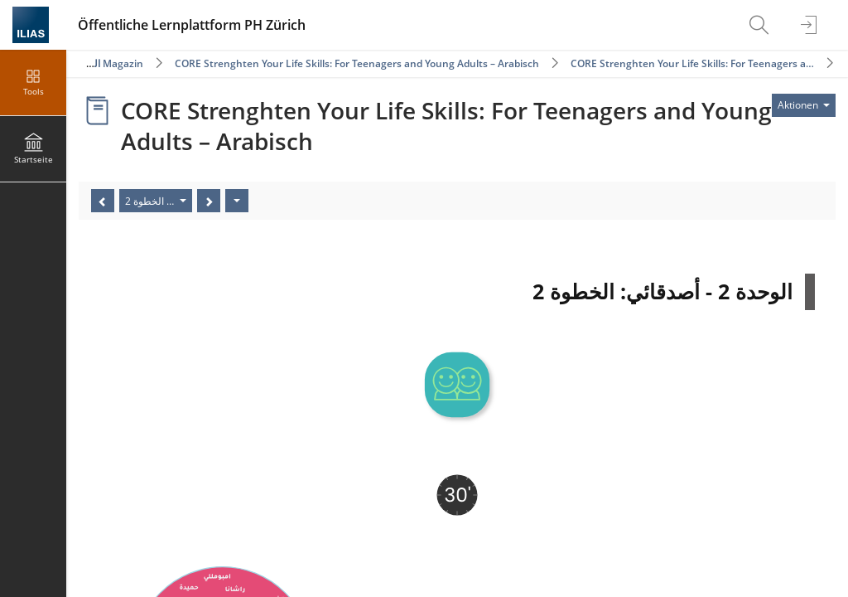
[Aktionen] (236, 200)
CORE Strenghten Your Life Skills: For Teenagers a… (692, 63)
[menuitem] (761, 25)
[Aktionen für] (804, 105)
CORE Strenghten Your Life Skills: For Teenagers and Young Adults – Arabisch (357, 63)
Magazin (123, 63)
